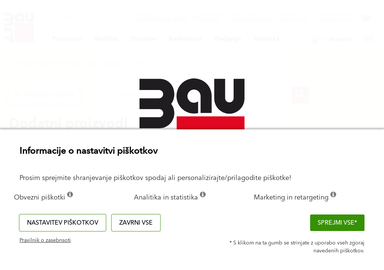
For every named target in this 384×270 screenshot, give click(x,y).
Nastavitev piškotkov (62, 223)
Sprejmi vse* (337, 223)
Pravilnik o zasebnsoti (45, 240)
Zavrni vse (136, 223)
